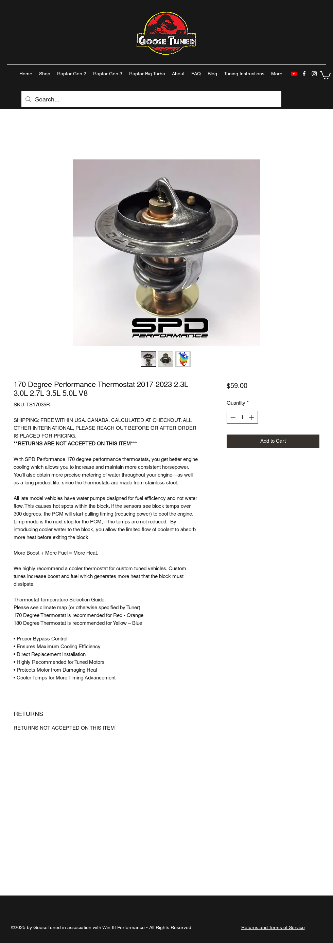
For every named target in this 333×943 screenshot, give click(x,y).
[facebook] (304, 73)
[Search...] (151, 99)
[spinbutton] (242, 417)
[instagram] (314, 73)
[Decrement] (232, 417)
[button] (325, 74)
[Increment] (252, 417)
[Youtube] (294, 73)
